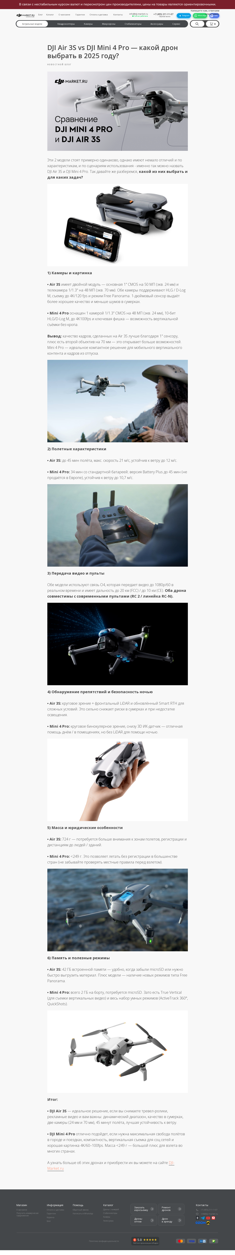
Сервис (176, 23)
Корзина (50, 1222)
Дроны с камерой (111, 1214)
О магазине (64, 14)
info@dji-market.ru (138, 14)
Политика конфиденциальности (104, 1246)
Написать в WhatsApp (83, 1218)
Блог (40, 14)
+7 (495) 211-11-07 (163, 14)
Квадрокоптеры (66, 23)
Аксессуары (157, 23)
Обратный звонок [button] (164, 16)
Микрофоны (108, 23)
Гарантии (80, 14)
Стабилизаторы (133, 23)
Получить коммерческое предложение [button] (27, 1219)
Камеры (88, 23)
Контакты (118, 14)
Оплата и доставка (98, 14)
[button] (213, 24)
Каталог (50, 14)
